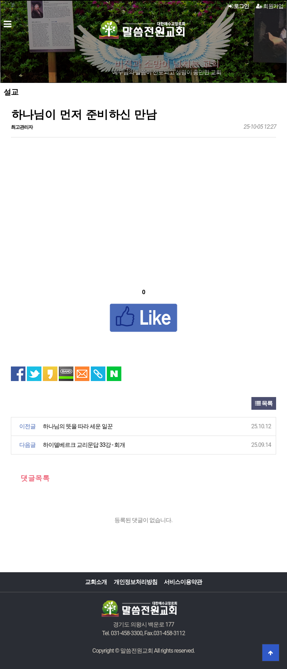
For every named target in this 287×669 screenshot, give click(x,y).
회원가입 (269, 6)
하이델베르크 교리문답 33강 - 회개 (84, 444)
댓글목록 (30, 478)
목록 (263, 403)
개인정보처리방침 (135, 582)
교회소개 (96, 582)
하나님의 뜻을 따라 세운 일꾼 (78, 426)
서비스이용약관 (183, 582)
